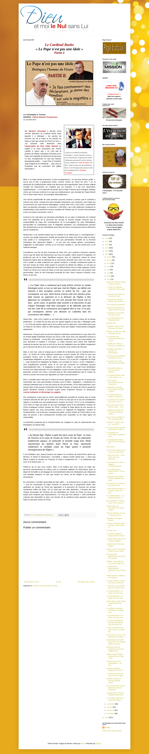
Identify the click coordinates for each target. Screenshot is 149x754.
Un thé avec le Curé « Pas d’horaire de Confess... (116, 636)
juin (108, 273)
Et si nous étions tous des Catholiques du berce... (116, 428)
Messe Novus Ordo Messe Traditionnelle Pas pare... (116, 603)
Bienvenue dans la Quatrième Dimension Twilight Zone (115, 649)
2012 (107, 238)
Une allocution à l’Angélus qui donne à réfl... (116, 484)
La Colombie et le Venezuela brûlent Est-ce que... (116, 339)
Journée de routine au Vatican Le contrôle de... (116, 345)
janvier (109, 257)
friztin (83, 743)
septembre (111, 704)
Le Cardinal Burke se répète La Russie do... (115, 396)
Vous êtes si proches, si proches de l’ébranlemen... (115, 351)
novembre (111, 710)
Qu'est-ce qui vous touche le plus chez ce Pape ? (116, 550)
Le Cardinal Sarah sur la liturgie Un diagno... (115, 699)
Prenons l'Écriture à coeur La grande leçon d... (116, 514)
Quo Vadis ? (111, 447)
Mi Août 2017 (111, 323)
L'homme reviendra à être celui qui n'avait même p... (116, 525)
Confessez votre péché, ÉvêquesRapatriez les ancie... (115, 478)
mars (109, 263)
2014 (107, 245)
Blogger (98, 743)
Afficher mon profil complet (112, 731)
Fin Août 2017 (112, 531)
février (109, 260)
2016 (107, 251)
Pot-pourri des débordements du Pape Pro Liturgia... (116, 556)
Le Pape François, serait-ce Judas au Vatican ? (116, 582)
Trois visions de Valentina (116, 305)
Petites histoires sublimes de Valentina (116, 577)
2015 (107, 248)
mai (108, 270)
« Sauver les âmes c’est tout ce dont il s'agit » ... (116, 674)
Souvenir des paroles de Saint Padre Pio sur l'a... (116, 309)
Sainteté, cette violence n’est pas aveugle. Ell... (116, 562)
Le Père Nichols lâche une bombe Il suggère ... (116, 540)
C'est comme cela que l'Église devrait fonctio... (116, 300)
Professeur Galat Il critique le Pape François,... (116, 283)
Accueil (58, 582)
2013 (107, 241)
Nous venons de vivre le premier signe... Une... (115, 406)
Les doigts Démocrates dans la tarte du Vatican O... (116, 442)
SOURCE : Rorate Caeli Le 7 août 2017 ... (115, 423)
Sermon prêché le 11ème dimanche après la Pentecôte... (116, 688)
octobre (110, 707)
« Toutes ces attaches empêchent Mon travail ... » (116, 289)
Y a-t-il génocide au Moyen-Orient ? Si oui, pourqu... (115, 471)
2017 (107, 254)
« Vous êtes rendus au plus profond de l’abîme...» (115, 370)
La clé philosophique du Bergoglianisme (115, 319)
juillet (109, 276)
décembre (111, 713)
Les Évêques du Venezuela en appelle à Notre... (116, 435)
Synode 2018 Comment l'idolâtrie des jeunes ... (116, 694)
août (108, 279)
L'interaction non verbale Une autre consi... (115, 314)
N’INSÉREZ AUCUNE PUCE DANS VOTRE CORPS (115, 389)
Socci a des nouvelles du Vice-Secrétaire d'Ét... (116, 418)
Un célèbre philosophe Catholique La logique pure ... (115, 610)
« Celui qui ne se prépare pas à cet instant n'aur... (116, 587)
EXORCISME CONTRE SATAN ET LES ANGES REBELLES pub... (116, 642)
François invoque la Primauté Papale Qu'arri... (114, 681)
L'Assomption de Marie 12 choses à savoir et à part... (116, 490)
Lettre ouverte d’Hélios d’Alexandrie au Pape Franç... (115, 656)
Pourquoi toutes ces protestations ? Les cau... (114, 663)
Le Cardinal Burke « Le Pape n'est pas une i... (115, 592)
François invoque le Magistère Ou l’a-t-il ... (115, 669)
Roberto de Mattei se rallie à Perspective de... (116, 332)
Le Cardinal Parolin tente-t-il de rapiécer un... (116, 376)
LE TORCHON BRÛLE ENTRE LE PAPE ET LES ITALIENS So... (115, 622)
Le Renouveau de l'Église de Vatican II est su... (116, 357)
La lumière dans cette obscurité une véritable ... (116, 363)
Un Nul (107, 727)
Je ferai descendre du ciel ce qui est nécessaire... (116, 451)
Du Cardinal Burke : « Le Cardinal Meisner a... (115, 497)
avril (108, 266)
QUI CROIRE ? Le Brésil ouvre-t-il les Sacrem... (116, 502)
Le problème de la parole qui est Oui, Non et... (116, 401)
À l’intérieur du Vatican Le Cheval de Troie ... (116, 295)
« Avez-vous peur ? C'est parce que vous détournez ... (116, 457)
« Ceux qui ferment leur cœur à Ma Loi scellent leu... (116, 630)
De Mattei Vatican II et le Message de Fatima (115, 327)
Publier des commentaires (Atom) (45, 586)
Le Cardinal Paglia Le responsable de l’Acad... (116, 535)
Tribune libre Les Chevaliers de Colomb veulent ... (115, 508)
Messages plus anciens (86, 582)
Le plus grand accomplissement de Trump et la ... (115, 382)
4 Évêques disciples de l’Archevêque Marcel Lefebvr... (115, 412)
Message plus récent (31, 582)
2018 (107, 717)
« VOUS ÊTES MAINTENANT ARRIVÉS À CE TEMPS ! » (116, 569)
